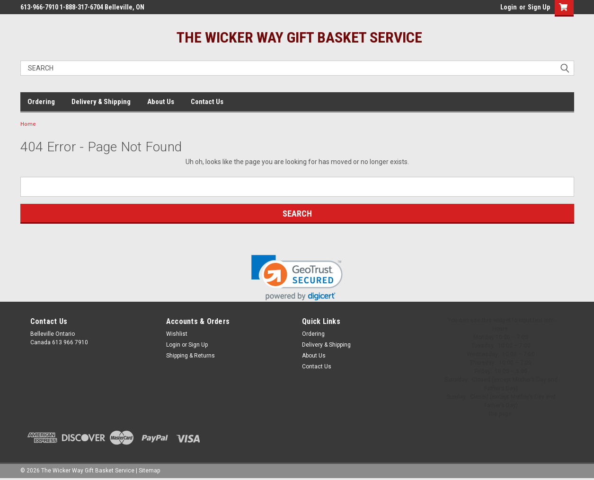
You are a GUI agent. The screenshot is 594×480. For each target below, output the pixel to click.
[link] (297, 278)
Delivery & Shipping (101, 101)
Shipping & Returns (190, 355)
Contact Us (207, 101)
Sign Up (539, 7)
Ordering (41, 101)
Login (508, 7)
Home (28, 124)
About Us (160, 101)
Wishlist (176, 334)
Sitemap (149, 470)
